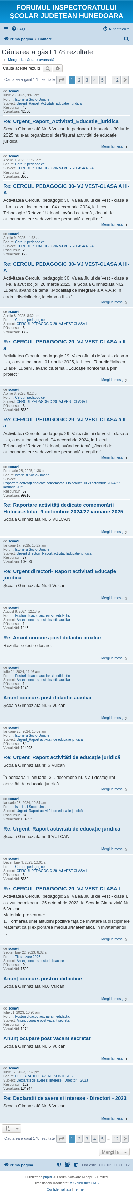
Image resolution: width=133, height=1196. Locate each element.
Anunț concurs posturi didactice (40, 961)
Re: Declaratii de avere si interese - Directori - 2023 (65, 1098)
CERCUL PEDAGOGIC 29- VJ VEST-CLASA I (52, 324)
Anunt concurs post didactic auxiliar (43, 620)
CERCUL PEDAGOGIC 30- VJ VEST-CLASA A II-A (55, 168)
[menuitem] (18, 29)
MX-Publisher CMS (84, 1183)
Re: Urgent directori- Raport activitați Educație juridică (59, 574)
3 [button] (87, 80)
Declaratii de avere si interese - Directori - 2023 (52, 1080)
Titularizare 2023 (27, 957)
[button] (61, 80)
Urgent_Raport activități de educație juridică (50, 740)
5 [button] (102, 80)
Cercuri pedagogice (30, 164)
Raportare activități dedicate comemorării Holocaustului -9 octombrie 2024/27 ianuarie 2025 (61, 485)
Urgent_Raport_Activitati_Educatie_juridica (49, 103)
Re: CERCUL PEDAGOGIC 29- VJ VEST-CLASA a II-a (65, 345)
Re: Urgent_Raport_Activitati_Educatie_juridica (61, 121)
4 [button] (94, 80)
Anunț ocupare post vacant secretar (44, 1020)
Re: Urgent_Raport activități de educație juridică (61, 757)
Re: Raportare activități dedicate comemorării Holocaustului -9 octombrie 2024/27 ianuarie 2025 (63, 508)
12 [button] (116, 80)
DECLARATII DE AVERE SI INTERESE (45, 1076)
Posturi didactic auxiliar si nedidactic (42, 616)
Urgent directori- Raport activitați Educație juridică (54, 553)
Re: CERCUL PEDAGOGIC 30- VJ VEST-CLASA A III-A (66, 189)
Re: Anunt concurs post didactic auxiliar (52, 637)
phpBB (48, 1177)
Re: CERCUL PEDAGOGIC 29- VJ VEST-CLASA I (61, 888)
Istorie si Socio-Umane (32, 99)
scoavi (13, 91)
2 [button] (79, 80)
